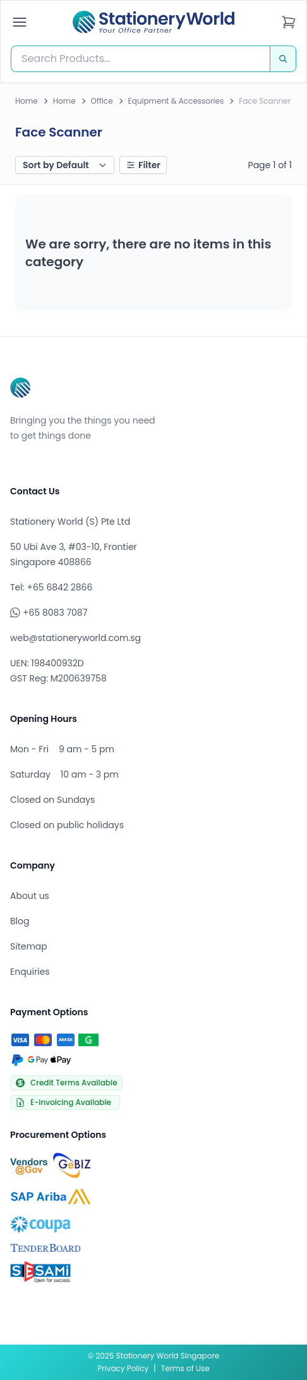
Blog (19, 921)
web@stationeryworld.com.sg (75, 638)
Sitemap (28, 946)
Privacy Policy (122, 1368)
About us (29, 895)
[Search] (283, 59)
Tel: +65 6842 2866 (51, 587)
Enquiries (30, 971)
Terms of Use (185, 1368)
